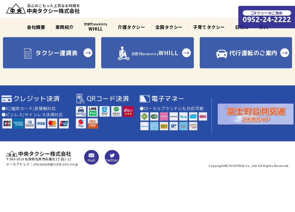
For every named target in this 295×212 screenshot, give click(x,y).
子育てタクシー (209, 27)
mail (91, 159)
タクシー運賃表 (49, 55)
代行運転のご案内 (246, 55)
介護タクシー (131, 27)
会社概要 (36, 27)
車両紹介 (64, 27)
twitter (112, 159)
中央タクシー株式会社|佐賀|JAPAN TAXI (43, 8)
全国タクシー (169, 27)
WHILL (96, 27)
